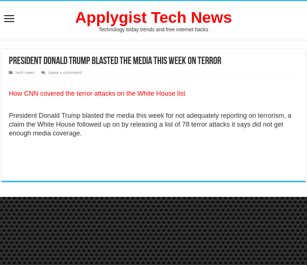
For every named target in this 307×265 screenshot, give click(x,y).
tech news (25, 72)
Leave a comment (65, 72)
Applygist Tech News (153, 17)
